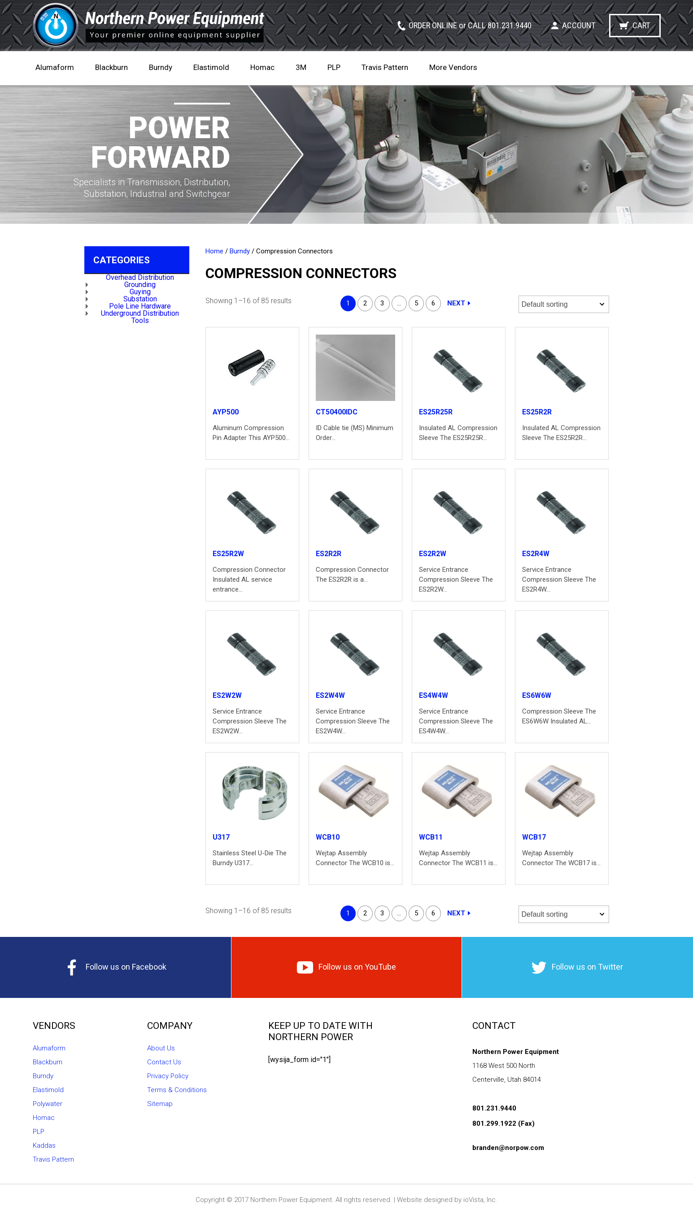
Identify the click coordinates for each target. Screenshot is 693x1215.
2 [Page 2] (365, 303)
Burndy (160, 67)
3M (301, 67)
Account (579, 25)
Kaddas (44, 1145)
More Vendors (453, 67)
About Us (161, 1048)
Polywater (47, 1104)
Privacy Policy (167, 1076)
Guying (140, 291)
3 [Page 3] (382, 303)
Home (214, 251)
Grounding (140, 284)
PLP (333, 67)
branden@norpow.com (508, 1148)
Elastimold (211, 67)
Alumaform (54, 67)
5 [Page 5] (416, 303)
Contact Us (164, 1062)
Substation (140, 299)
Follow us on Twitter (577, 967)
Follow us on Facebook (115, 967)
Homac (262, 67)
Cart (641, 25)
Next (456, 303)
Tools (140, 320)
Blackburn (111, 67)
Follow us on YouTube (346, 967)
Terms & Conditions (177, 1090)
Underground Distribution (140, 313)
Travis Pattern (385, 67)
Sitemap (160, 1104)
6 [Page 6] (433, 303)
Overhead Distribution (140, 277)
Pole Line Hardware (140, 306)
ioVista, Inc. (480, 1200)
